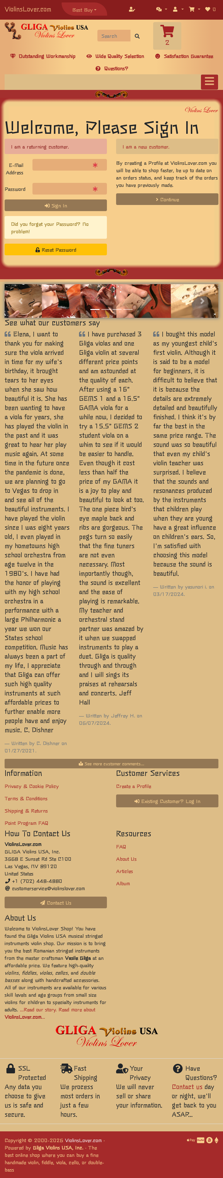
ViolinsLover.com (28, 8)
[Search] (114, 35)
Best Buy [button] (82, 9)
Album (123, 883)
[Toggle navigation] (209, 82)
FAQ (121, 846)
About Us (126, 858)
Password (15, 188)
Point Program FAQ (26, 822)
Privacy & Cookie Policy (32, 786)
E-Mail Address (14, 168)
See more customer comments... (111, 763)
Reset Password (56, 249)
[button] (162, 9)
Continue (167, 199)
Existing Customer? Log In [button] (167, 801)
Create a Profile (133, 786)
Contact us (187, 1086)
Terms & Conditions (26, 798)
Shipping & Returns (26, 810)
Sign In (56, 205)
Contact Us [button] (55, 902)
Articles (124, 871)
